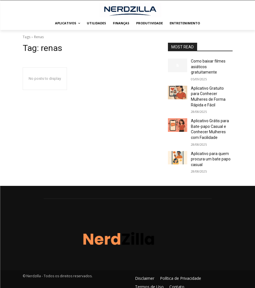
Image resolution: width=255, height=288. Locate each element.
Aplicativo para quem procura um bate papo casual (208, 140)
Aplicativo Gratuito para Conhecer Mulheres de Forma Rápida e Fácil (209, 86)
